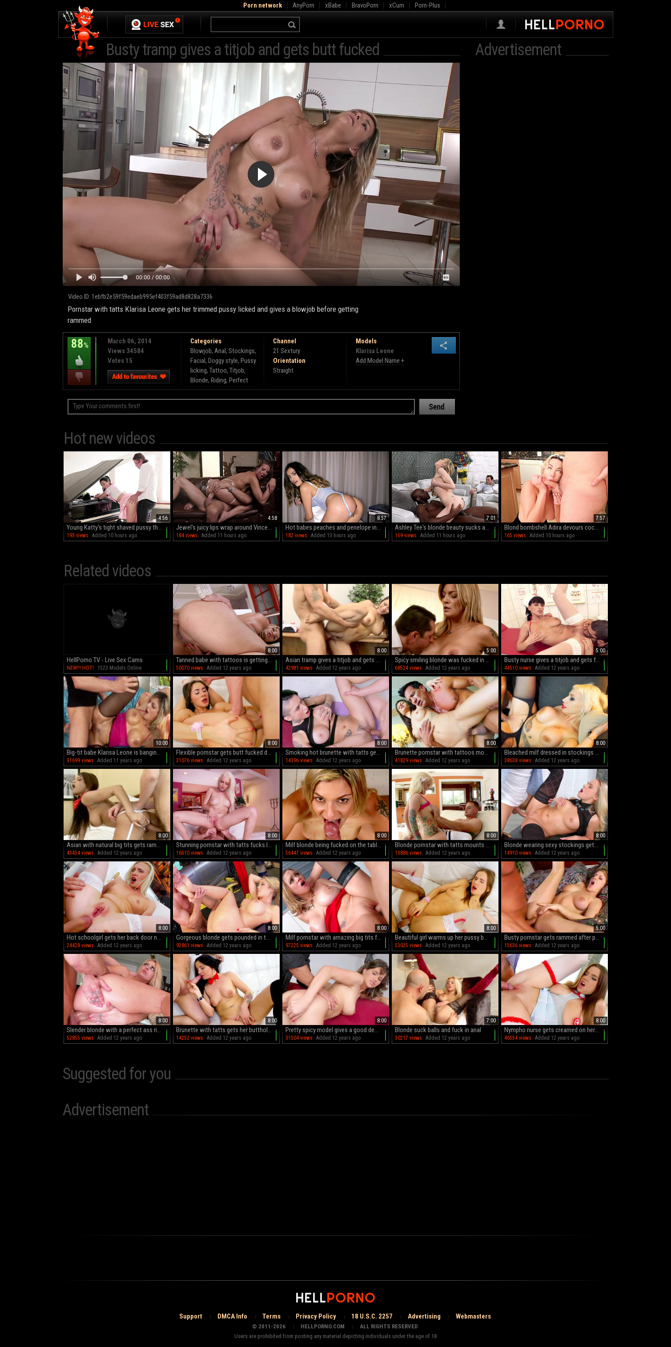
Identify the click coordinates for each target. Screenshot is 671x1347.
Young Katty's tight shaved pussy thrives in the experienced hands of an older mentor (118, 527)
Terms (271, 1316)
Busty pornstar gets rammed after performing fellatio (556, 937)
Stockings (242, 351)
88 (79, 350)
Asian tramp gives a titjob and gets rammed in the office (337, 660)
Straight (283, 370)
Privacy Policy (316, 1316)
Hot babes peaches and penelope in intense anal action (337, 527)
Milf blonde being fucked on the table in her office (337, 845)
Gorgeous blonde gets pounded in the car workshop (228, 937)
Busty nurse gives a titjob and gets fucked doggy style (556, 660)
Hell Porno (81, 33)
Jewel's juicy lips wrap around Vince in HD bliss (228, 527)
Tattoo (218, 370)
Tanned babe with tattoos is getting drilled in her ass (228, 660)
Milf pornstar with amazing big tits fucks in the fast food (337, 937)
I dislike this (79, 377)
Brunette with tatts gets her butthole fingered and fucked (228, 1030)
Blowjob (201, 351)
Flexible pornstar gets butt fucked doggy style (228, 752)
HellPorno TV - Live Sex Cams (105, 660)
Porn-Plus (427, 5)
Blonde (199, 380)
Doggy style (223, 361)
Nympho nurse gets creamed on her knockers (556, 1030)
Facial (197, 361)
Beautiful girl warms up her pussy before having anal (446, 937)
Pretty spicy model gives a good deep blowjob (337, 1030)
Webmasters (473, 1316)
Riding (218, 380)
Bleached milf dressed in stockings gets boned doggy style (556, 752)
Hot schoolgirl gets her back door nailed (118, 937)
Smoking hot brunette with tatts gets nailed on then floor (337, 752)
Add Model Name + (380, 361)
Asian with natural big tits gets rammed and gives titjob (118, 845)
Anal (220, 351)
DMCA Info (232, 1316)
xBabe (333, 5)
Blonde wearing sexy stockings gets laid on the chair (556, 845)
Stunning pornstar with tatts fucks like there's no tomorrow (228, 845)
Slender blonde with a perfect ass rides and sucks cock (118, 1030)
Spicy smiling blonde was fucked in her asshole (446, 660)
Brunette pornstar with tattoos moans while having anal (446, 752)
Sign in (501, 24)
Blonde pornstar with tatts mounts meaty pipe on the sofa (446, 845)
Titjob (236, 370)
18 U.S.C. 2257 (372, 1316)
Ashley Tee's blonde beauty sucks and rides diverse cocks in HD (446, 527)
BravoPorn (365, 5)
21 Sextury (286, 351)
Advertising (424, 1316)
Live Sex (154, 24)
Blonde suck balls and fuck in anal (438, 1030)
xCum (396, 5)
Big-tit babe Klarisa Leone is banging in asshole (118, 752)
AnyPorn (303, 5)
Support (190, 1316)
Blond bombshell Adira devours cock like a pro (556, 527)
